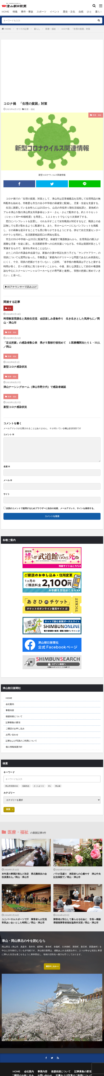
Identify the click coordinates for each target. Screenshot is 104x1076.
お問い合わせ (12, 734)
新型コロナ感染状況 (15, 366)
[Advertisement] (52, 54)
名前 (6, 467)
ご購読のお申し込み (15, 728)
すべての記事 (22, 29)
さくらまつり (39, 786)
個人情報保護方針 (14, 746)
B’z (49, 786)
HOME (5, 11)
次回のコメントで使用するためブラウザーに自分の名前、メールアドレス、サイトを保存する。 (51, 508)
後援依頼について (14, 716)
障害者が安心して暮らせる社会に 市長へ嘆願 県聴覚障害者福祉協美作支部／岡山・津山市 (77, 921)
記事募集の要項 (13, 722)
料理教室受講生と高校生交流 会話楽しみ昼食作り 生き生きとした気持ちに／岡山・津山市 (51, 320)
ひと (80, 11)
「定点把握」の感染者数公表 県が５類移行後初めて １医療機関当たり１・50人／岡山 (51, 344)
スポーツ (37, 11)
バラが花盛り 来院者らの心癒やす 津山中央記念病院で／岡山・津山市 (77, 875)
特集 (14, 11)
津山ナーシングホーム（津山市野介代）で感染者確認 (34, 386)
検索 (8, 809)
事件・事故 (24, 11)
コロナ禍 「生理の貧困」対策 (75, 29)
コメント (8, 434)
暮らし (89, 11)
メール (7, 480)
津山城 (57, 786)
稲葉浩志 (25, 786)
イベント (49, 11)
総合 (98, 11)
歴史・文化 (62, 11)
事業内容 (10, 710)
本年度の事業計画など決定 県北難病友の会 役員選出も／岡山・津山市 (25, 875)
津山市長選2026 (11, 786)
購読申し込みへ (52, 967)
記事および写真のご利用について (21, 740)
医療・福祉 (50, 29)
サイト (6, 494)
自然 (73, 11)
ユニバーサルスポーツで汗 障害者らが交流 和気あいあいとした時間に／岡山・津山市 (25, 921)
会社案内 (10, 704)
